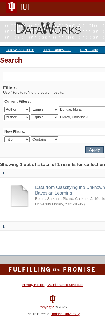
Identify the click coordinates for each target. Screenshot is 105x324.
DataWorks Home (20, 50)
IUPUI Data (89, 50)
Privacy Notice (33, 285)
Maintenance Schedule (65, 285)
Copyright (46, 307)
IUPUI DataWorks (57, 50)
